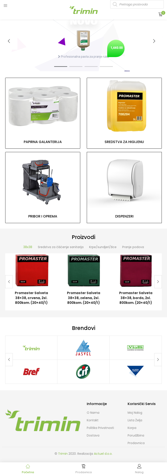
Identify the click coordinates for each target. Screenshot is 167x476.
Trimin (63, 453)
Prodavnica (136, 443)
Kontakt (93, 420)
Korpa (132, 428)
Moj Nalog (135, 412)
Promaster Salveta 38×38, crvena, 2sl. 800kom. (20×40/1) (31, 298)
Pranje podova (133, 247)
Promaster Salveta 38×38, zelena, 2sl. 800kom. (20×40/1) (83, 298)
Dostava (93, 435)
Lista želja (135, 420)
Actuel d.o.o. (103, 453)
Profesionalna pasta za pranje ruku (83, 58)
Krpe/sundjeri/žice (103, 247)
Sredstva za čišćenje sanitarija (61, 247)
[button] (160, 14)
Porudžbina (136, 435)
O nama (93, 412)
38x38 (27, 247)
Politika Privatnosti (100, 428)
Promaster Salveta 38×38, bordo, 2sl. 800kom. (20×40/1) (135, 298)
